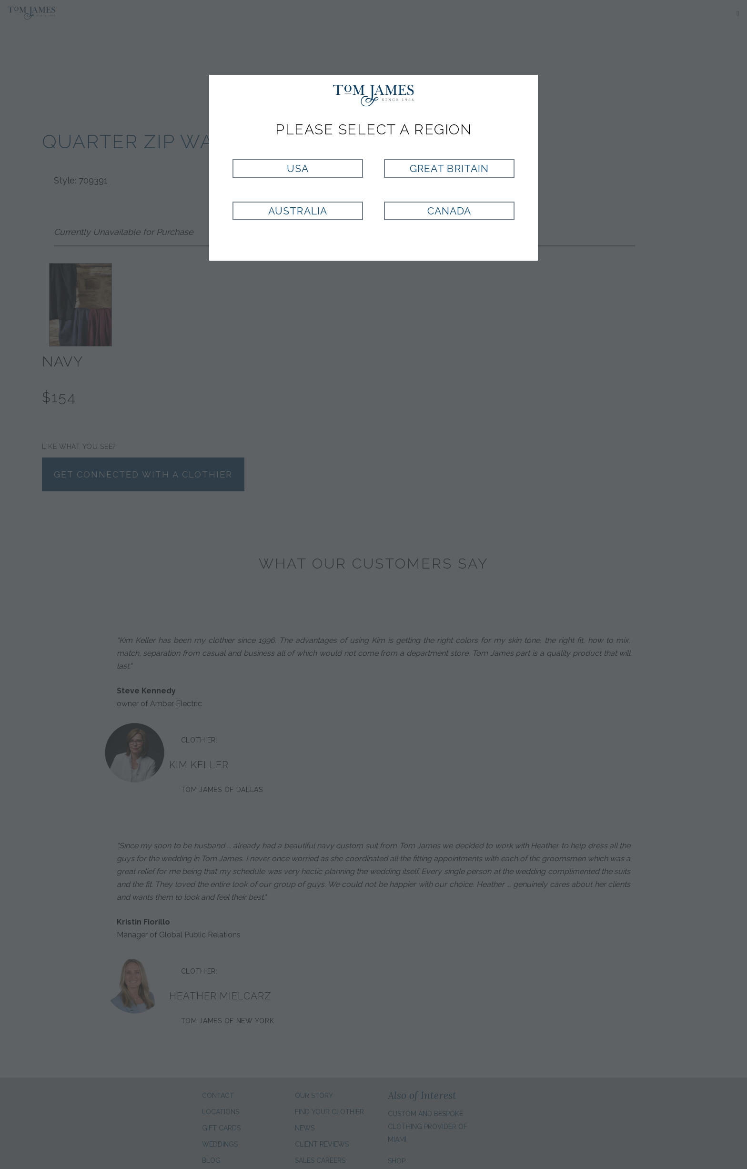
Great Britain (449, 168)
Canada (449, 211)
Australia (297, 211)
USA (298, 168)
